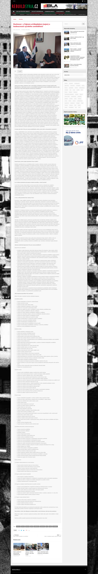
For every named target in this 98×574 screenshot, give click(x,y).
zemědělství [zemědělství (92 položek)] (71, 107)
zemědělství (55, 526)
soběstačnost (36, 526)
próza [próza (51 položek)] (75, 98)
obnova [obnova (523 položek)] (81, 94)
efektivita (18, 526)
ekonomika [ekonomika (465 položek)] (72, 85)
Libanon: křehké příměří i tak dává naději (37, 14)
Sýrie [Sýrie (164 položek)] (82, 103)
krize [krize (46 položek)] (82, 89)
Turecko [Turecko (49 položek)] (66, 105)
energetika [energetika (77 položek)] (78, 85)
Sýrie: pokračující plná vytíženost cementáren (54, 14)
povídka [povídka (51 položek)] (71, 98)
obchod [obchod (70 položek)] (76, 94)
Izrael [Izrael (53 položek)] (74, 89)
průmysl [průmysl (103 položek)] (79, 98)
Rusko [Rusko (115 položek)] (70, 100)
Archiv (14, 1)
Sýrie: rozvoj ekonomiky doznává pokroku (76, 65)
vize (46, 526)
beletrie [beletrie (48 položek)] (66, 83)
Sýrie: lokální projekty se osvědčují (25, 535)
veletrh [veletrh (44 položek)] (79, 105)
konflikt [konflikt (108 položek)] (78, 89)
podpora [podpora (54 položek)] (66, 98)
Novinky (68, 12)
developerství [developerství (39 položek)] (77, 83)
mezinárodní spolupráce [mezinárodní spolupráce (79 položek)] (69, 94)
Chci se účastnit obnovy (23, 12)
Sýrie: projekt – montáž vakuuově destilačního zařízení (72, 14)
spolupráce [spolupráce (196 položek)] (72, 103)
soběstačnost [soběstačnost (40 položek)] (79, 100)
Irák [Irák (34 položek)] (70, 89)
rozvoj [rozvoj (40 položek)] (66, 100)
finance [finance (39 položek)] (66, 87)
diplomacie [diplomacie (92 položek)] (67, 85)
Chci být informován (37, 12)
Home (14, 19)
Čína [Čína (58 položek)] (79, 107)
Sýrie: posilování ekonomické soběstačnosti (22, 14)
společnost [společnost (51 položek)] (67, 103)
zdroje (50, 526)
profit (31, 526)
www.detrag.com (38, 572)
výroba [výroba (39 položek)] (66, 107)
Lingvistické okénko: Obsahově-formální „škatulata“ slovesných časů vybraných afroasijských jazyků (77, 57)
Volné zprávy (60, 12)
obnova (23, 526)
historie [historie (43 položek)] (76, 87)
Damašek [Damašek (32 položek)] (71, 83)
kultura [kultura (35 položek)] (66, 92)
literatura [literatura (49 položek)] (75, 92)
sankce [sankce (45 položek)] (74, 100)
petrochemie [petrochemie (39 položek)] (73, 96)
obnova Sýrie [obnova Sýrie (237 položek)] (67, 96)
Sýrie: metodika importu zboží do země (49, 535)
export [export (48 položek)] (83, 85)
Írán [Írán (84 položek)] (76, 107)
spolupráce (42, 526)
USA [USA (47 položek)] (75, 105)
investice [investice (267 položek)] (66, 89)
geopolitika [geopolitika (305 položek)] (71, 87)
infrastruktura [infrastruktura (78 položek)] (81, 87)
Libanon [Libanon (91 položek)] (70, 92)
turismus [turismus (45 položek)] (71, 105)
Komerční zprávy (49, 12)
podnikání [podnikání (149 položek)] (79, 96)
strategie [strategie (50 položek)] (77, 103)
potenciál (27, 526)
